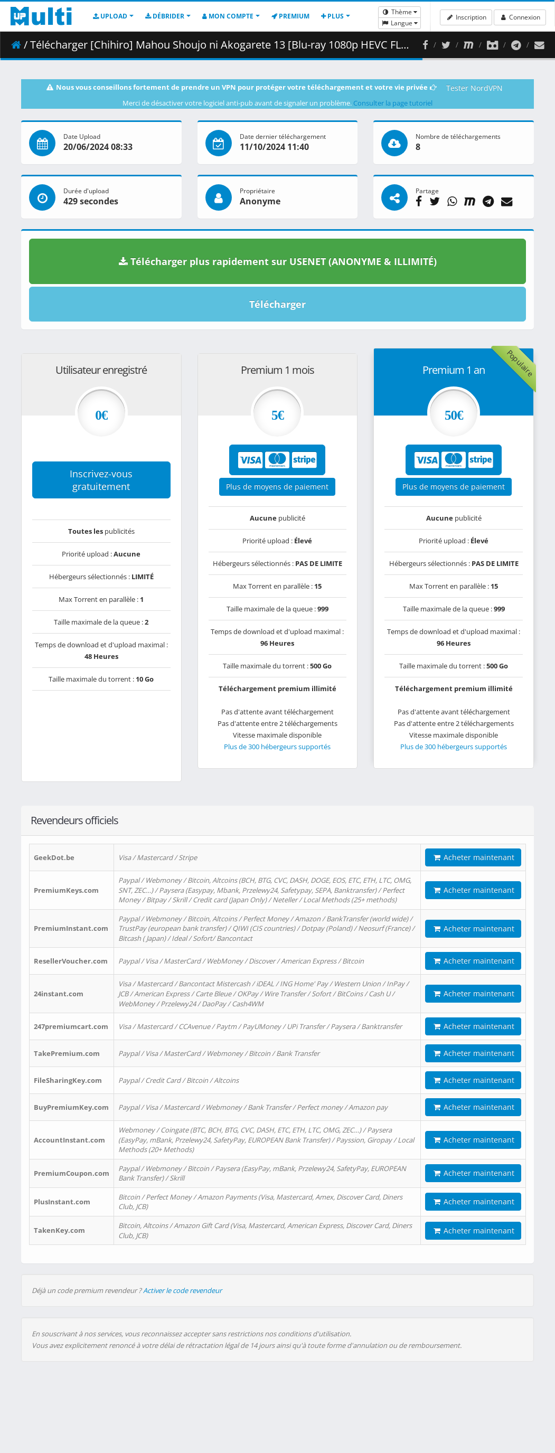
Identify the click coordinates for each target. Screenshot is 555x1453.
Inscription (466, 17)
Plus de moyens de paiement (277, 487)
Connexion (520, 17)
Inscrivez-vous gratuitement (101, 480)
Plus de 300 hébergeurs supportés (277, 746)
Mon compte (227, 16)
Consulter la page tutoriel (392, 103)
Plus (332, 16)
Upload (110, 16)
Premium (290, 16)
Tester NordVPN (474, 88)
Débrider (164, 16)
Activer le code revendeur (182, 1290)
